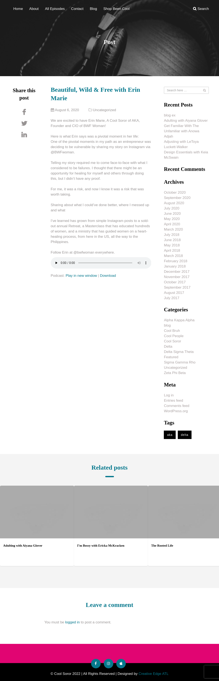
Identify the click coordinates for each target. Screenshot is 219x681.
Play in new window (81, 276)
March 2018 (173, 256)
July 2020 (171, 208)
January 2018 (175, 266)
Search (201, 9)
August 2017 (174, 293)
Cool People (173, 336)
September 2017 (177, 287)
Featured (171, 357)
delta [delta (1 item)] (184, 434)
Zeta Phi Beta (175, 373)
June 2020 (172, 214)
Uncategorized (104, 110)
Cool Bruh (172, 331)
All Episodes (55, 9)
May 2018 (172, 245)
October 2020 (175, 193)
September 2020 (177, 198)
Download (108, 276)
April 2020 (172, 224)
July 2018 (171, 235)
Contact (77, 9)
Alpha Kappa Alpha (179, 320)
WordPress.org (176, 411)
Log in (169, 395)
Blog (93, 9)
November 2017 (176, 277)
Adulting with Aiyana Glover (186, 121)
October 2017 (175, 282)
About (33, 9)
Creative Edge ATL (153, 674)
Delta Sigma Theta (178, 352)
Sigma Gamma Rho (179, 362)
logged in (72, 622)
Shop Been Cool (116, 9)
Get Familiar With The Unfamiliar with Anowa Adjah (181, 131)
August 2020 (174, 203)
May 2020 (172, 219)
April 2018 (172, 251)
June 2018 (172, 240)
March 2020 (173, 229)
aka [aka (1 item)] (169, 434)
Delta (168, 347)
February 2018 (175, 261)
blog (167, 325)
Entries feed (173, 401)
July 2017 (171, 298)
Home (18, 9)
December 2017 (176, 272)
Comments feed (176, 406)
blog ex (169, 115)
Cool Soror (172, 341)
